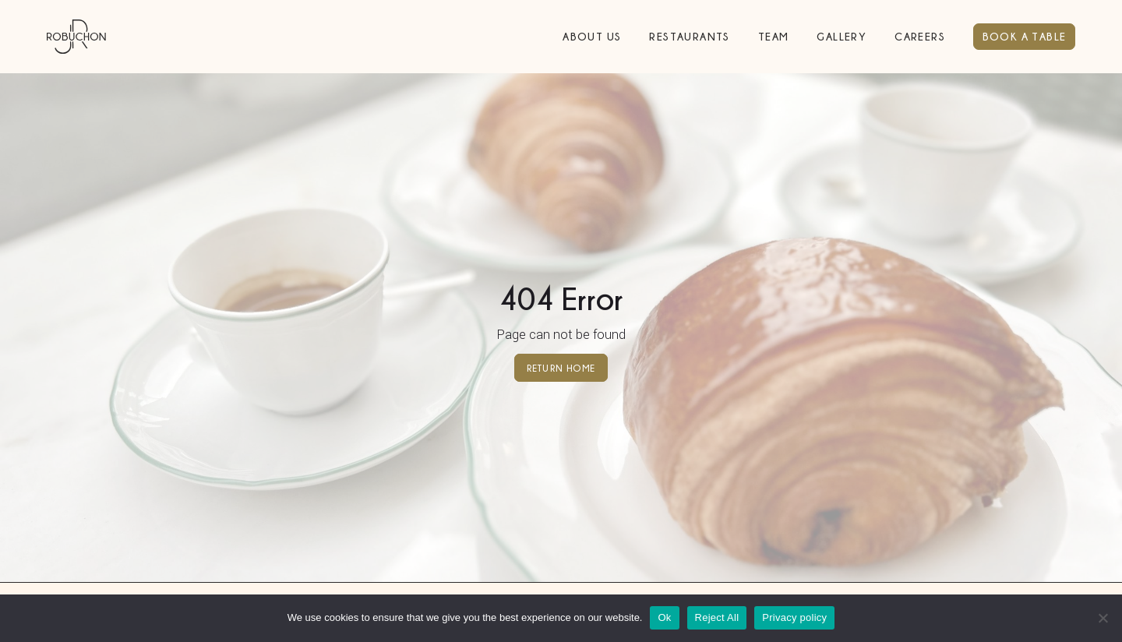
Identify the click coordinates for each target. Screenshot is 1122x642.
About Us (592, 36)
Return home (561, 367)
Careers (919, 36)
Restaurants (689, 36)
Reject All (717, 617)
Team (773, 36)
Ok (664, 617)
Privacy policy (794, 617)
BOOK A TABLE (1025, 36)
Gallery (841, 36)
